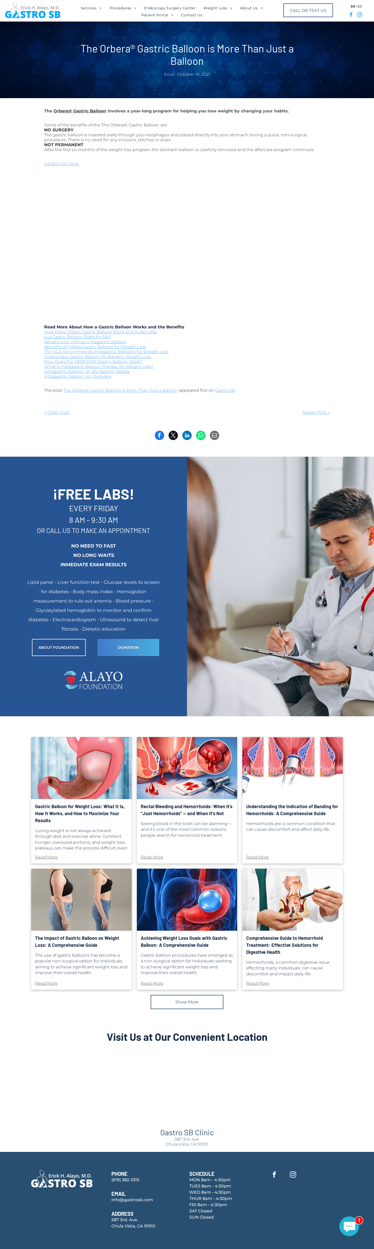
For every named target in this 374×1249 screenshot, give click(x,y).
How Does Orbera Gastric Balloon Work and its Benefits (100, 331)
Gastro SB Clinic (187, 1132)
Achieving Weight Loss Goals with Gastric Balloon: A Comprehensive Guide (184, 941)
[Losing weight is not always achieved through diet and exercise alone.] (81, 768)
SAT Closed (200, 1211)
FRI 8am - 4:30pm (208, 1204)
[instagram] (359, 15)
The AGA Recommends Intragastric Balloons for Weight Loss (106, 351)
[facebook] (351, 15)
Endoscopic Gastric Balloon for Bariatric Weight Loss (97, 356)
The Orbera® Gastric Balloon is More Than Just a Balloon (120, 390)
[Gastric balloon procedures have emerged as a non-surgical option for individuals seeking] (187, 900)
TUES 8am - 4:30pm (210, 1186)
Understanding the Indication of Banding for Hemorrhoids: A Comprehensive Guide (292, 810)
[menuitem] (91, 8)
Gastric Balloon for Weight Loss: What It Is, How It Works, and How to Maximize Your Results (80, 813)
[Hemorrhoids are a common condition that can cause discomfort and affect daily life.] (292, 768)
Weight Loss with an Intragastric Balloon (85, 341)
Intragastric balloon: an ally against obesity (87, 371)
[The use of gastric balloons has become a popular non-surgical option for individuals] (81, 900)
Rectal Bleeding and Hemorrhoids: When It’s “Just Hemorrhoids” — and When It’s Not (186, 810)
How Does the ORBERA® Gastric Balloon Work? (93, 361)
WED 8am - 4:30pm (210, 1192)
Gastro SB (225, 390)
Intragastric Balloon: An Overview (77, 376)
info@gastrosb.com (132, 1199)
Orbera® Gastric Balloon (80, 111)
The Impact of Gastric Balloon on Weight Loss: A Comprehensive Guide (77, 941)
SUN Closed (201, 1217)
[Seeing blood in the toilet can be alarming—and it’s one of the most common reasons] (187, 768)
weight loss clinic (61, 163)
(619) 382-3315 (125, 1179)
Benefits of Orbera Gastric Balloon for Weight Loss (95, 346)
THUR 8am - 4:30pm (210, 1198)
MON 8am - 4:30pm (210, 1179)
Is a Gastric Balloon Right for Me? (77, 336)
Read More (46, 857)
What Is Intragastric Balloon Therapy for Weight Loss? (98, 366)
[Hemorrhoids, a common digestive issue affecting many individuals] (292, 900)
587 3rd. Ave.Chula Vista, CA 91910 (187, 1142)
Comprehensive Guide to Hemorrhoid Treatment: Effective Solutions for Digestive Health (284, 945)
